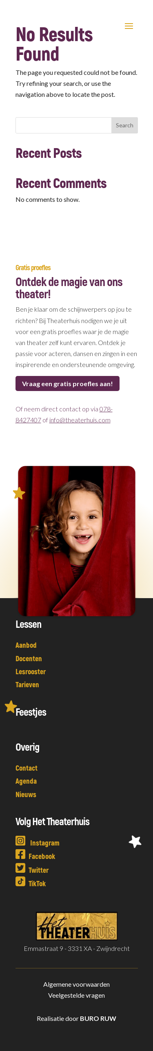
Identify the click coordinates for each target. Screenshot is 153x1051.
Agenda (26, 780)
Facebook (35, 856)
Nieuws (26, 794)
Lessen (28, 623)
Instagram (38, 842)
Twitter (32, 869)
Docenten (29, 658)
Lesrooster (31, 671)
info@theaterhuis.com (80, 420)
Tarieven (27, 684)
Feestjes (31, 711)
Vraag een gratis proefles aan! (67, 383)
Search (124, 125)
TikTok (31, 883)
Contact (27, 767)
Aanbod (26, 644)
